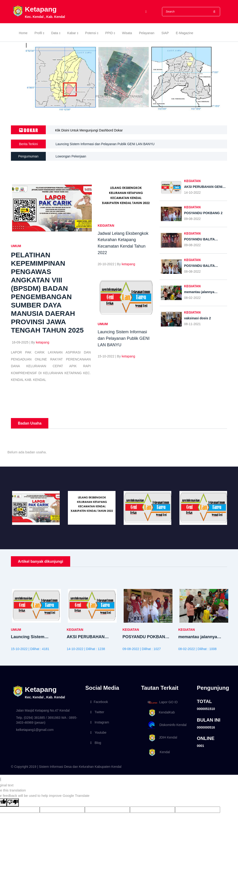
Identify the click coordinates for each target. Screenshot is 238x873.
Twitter (97, 712)
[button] (18, 78)
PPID (109, 33)
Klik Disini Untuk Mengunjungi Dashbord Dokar (89, 130)
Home (23, 33)
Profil (38, 33)
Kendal (158, 752)
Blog (95, 743)
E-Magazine (184, 33)
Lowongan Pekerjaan (71, 156)
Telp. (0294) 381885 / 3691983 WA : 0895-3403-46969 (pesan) (46, 720)
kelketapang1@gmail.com (34, 730)
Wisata (127, 33)
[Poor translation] (13, 802)
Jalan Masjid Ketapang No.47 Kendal (42, 710)
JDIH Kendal (161, 738)
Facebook (99, 702)
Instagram (99, 722)
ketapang (42, 342)
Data (54, 33)
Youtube (98, 732)
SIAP (165, 33)
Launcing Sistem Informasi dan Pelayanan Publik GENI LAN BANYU (105, 146)
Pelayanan (146, 33)
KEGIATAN (106, 225)
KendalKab (160, 712)
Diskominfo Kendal (166, 725)
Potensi (90, 33)
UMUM (16, 246)
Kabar (71, 33)
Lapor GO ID (162, 702)
